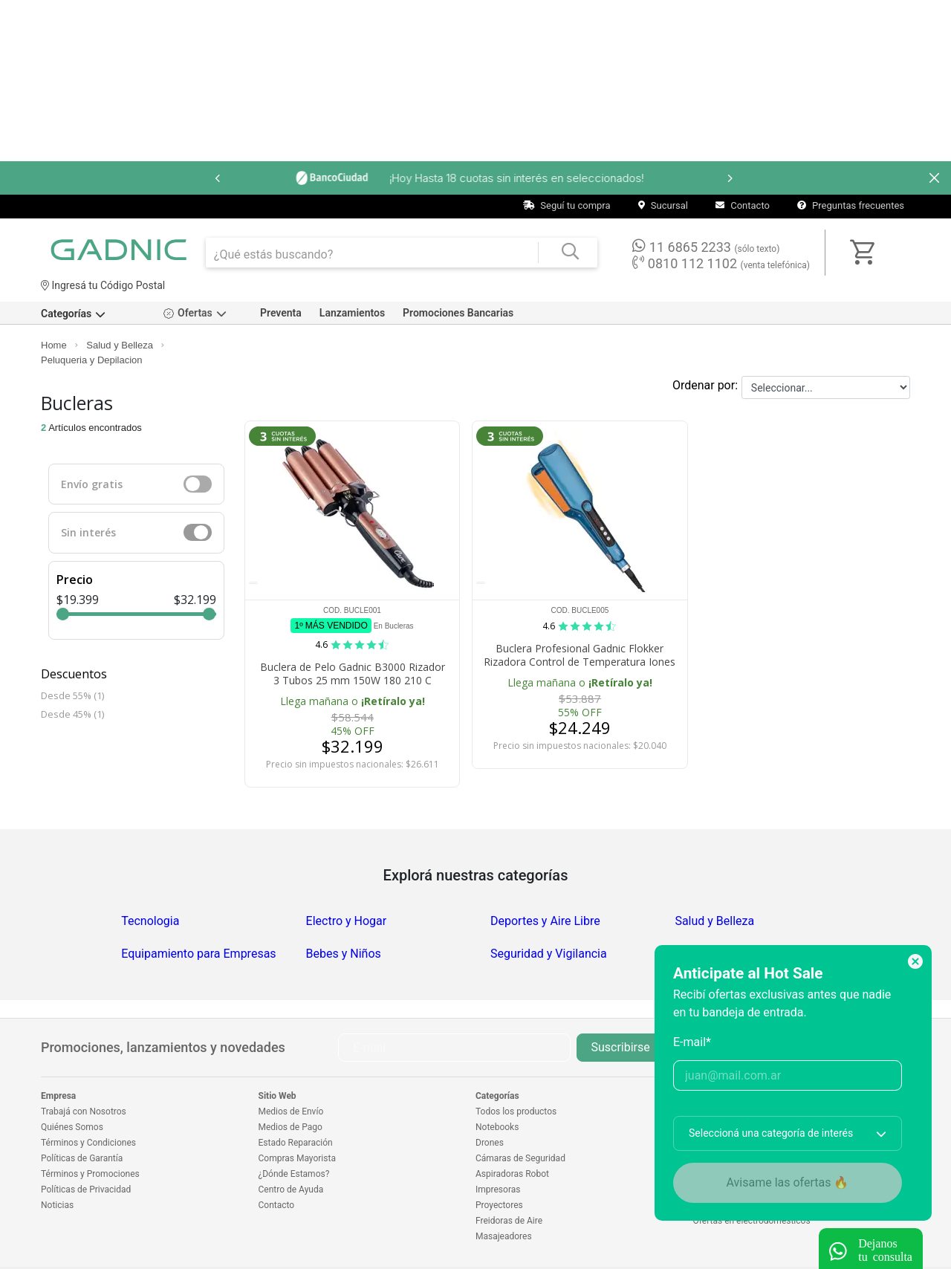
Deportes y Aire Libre (545, 921)
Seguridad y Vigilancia (548, 954)
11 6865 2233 (705, 246)
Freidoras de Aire (509, 1221)
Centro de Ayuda (291, 1189)
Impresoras (498, 1189)
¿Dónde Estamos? (294, 1174)
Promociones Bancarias (458, 313)
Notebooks (497, 1127)
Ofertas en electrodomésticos (752, 1221)
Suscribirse (620, 1047)
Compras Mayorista (297, 1158)
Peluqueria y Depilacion (92, 360)
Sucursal (663, 205)
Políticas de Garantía (82, 1158)
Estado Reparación (296, 1142)
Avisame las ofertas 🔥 (788, 1182)
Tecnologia (150, 921)
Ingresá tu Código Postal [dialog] (103, 285)
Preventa (281, 313)
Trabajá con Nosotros (83, 1111)
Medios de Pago (290, 1127)
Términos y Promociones (90, 1174)
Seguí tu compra (567, 205)
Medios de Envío (291, 1111)
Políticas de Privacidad (86, 1189)
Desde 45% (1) (72, 714)
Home (54, 345)
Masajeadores (504, 1236)
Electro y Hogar (346, 921)
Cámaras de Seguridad (520, 1158)
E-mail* (692, 1042)
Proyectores (499, 1205)
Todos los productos (516, 1111)
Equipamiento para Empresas (198, 954)
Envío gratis (92, 484)
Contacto (742, 205)
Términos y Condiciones (88, 1142)
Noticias (57, 1205)
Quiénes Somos (72, 1127)
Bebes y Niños (343, 954)
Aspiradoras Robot (512, 1174)
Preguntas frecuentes (850, 205)
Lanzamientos (352, 313)
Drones (490, 1142)
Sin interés (88, 532)
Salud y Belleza (119, 345)
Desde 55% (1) (72, 695)
